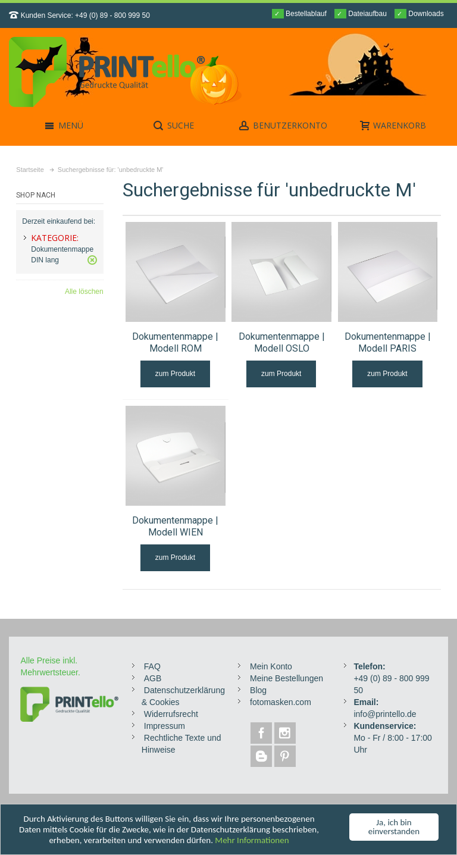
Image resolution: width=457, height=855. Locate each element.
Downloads (419, 13)
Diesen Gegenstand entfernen (92, 260)
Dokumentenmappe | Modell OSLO (282, 342)
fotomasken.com (280, 702)
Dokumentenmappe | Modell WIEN (175, 526)
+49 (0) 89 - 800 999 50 (112, 15)
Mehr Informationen (252, 840)
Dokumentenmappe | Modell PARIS (388, 342)
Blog (258, 690)
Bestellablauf (299, 13)
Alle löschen (84, 291)
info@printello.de (384, 714)
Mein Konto (271, 666)
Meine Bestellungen (286, 678)
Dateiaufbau (360, 13)
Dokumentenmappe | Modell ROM (175, 342)
